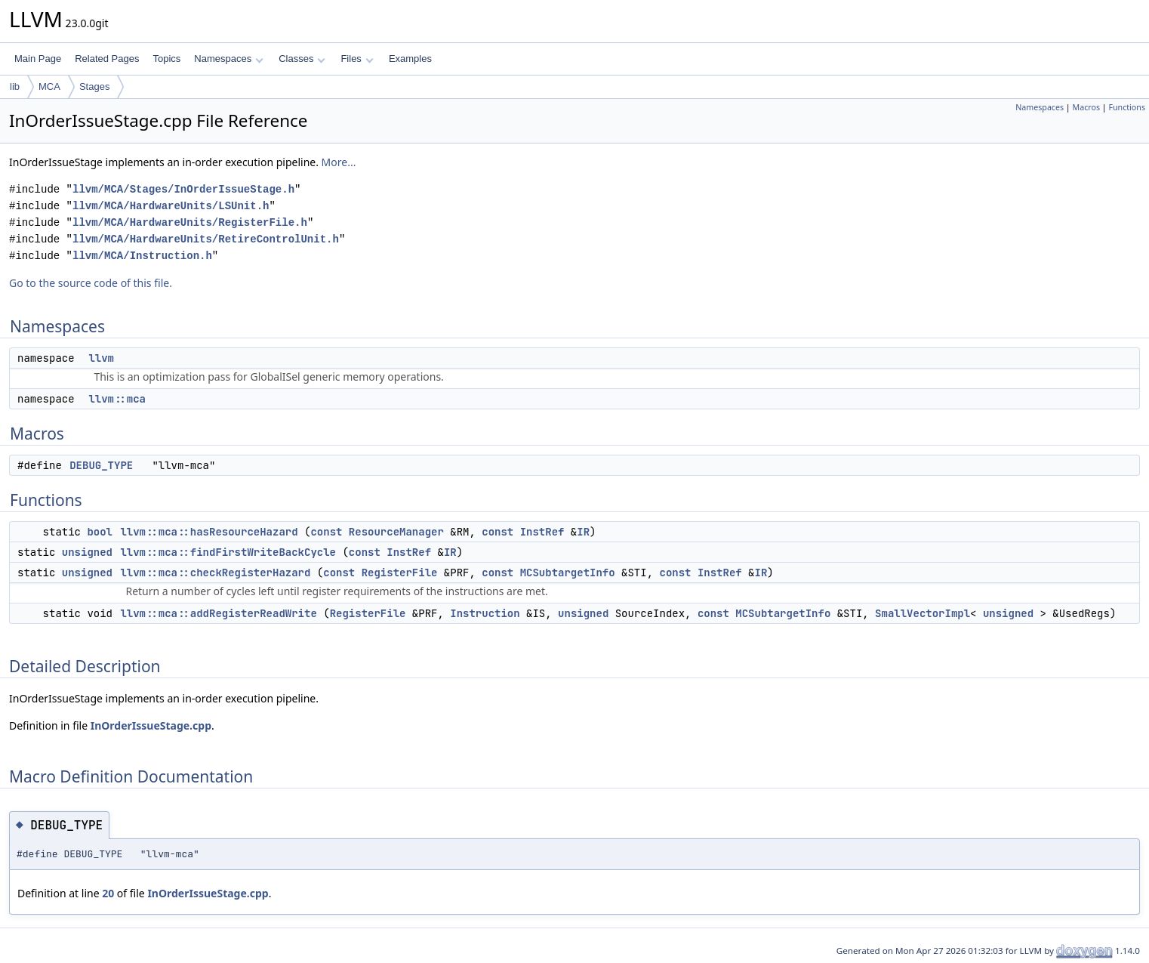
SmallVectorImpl (922, 613)
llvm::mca (117, 399)
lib (15, 86)
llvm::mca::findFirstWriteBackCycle (228, 552)
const (326, 532)
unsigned (87, 552)
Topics (166, 58)
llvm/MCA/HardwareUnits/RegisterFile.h (189, 222)
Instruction (484, 613)
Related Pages (107, 58)
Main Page (37, 58)
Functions (1126, 107)
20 (108, 893)
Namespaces (228, 58)
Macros (1087, 107)
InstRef (542, 532)
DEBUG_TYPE (101, 465)
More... (339, 162)
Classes (302, 58)
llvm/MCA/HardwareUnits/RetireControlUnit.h (205, 239)
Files (356, 58)
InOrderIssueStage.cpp (151, 725)
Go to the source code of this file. (90, 283)
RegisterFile (400, 572)
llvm (101, 358)
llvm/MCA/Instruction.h (142, 255)
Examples (410, 58)
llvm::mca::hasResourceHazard (208, 532)
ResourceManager (396, 532)
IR (583, 532)
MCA (49, 86)
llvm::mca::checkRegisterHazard (215, 572)
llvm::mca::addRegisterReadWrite (218, 613)
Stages (94, 86)
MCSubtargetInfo (567, 572)
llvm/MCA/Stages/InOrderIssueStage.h (183, 189)
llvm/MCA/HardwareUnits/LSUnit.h (170, 206)
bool (99, 532)
